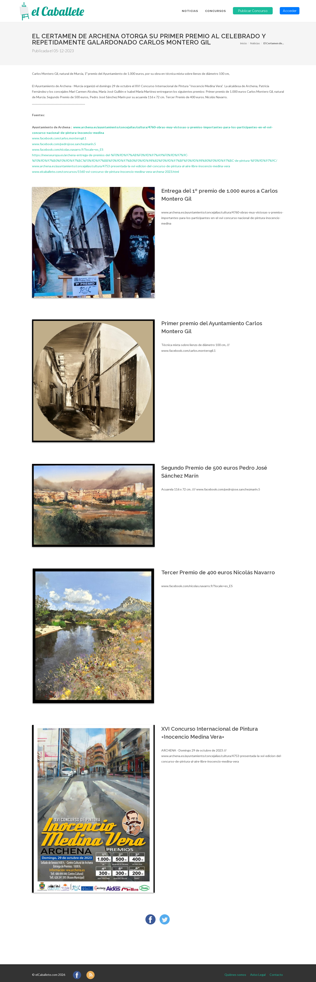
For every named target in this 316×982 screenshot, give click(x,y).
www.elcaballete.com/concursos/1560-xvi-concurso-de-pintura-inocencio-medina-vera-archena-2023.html (105, 171)
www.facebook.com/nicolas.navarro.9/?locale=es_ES (67, 149)
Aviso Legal (258, 970)
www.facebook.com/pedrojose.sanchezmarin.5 (64, 144)
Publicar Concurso (253, 11)
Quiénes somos (235, 970)
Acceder (290, 11)
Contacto (276, 970)
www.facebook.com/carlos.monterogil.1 (59, 138)
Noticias (255, 43)
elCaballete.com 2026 (50, 970)
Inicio (243, 43)
